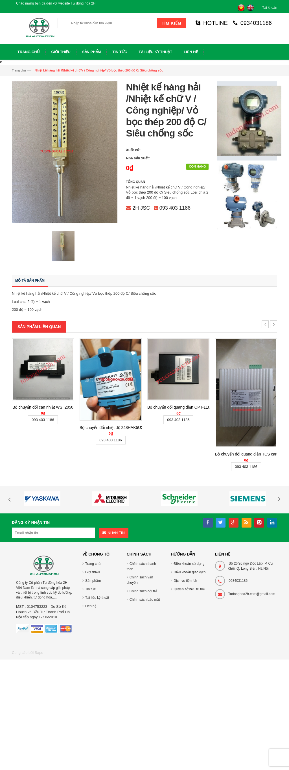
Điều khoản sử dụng (189, 564)
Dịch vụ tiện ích (185, 581)
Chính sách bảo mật (145, 600)
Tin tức (90, 589)
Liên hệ (91, 606)
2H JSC (141, 208)
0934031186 (252, 23)
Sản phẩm (93, 581)
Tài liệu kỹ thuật (97, 598)
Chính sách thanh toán (141, 566)
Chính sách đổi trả (143, 591)
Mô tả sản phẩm (30, 281)
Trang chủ (19, 70)
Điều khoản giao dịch (189, 572)
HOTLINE (212, 23)
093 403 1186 (175, 208)
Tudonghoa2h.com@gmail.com (251, 594)
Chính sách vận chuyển (140, 580)
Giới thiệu (92, 572)
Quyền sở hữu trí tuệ (189, 589)
